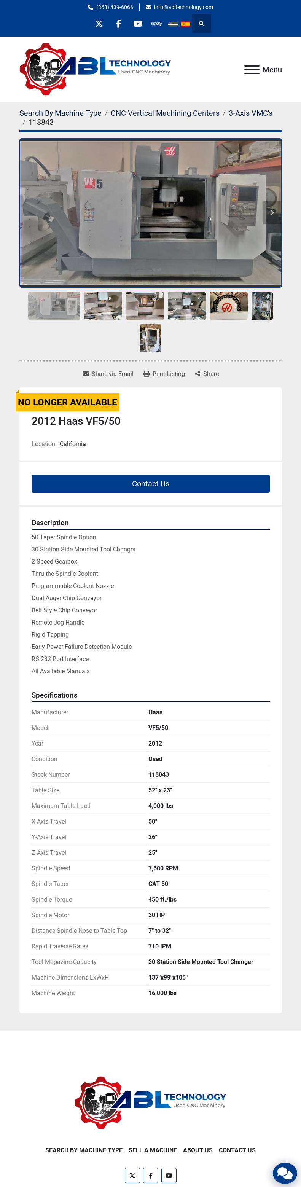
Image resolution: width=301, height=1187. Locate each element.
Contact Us (150, 483)
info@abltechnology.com (183, 7)
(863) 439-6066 (114, 7)
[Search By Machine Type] (60, 113)
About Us (198, 1150)
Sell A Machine (153, 1150)
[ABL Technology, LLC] (151, 1102)
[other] (157, 23)
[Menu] (252, 69)
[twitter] (98, 23)
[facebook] (118, 23)
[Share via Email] (108, 374)
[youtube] (137, 23)
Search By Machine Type (84, 1150)
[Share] (207, 374)
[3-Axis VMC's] (250, 113)
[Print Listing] (164, 374)
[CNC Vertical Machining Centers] (165, 113)
